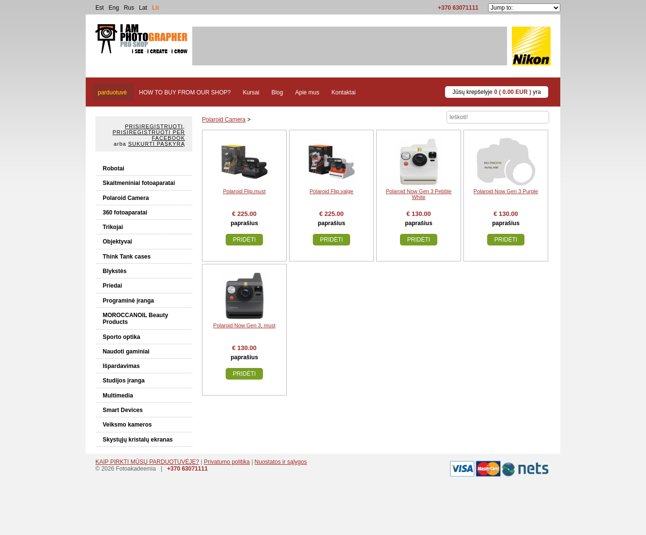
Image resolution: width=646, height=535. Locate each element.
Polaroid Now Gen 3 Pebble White (419, 194)
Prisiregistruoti (154, 126)
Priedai (112, 285)
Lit (155, 7)
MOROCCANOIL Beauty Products (135, 318)
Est (99, 7)
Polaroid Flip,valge (331, 191)
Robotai (113, 168)
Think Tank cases (127, 256)
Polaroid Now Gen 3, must (244, 325)
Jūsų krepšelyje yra (496, 92)
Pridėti (244, 239)
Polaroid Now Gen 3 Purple (506, 191)
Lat (143, 7)
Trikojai (113, 227)
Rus (129, 7)
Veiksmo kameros (127, 424)
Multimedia (118, 395)
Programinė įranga (128, 300)
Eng (113, 7)
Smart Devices (123, 410)
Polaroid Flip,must (244, 191)
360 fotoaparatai (125, 212)
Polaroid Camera (126, 198)
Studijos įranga (124, 380)
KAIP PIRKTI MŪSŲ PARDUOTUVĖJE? (147, 462)
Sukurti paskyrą (156, 144)
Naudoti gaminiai (126, 351)
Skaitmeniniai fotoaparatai (139, 183)
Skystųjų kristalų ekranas (138, 439)
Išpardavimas (121, 366)
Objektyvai (117, 241)
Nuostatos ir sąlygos (281, 462)
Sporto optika (121, 337)
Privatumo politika (227, 462)
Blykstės (114, 271)
